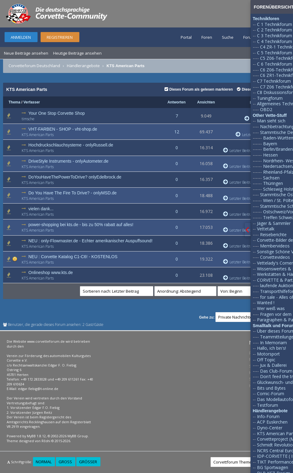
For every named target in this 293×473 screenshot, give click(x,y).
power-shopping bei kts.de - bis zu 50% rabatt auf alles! (80, 224)
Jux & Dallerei (273, 365)
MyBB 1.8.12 (36, 436)
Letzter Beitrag (238, 150)
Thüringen (273, 183)
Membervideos (275, 246)
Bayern (270, 143)
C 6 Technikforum (274, 64)
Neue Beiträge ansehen (26, 53)
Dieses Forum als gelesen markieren (199, 89)
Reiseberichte (273, 234)
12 (176, 132)
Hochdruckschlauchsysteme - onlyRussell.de (70, 145)
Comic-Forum (270, 393)
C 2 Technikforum (274, 30)
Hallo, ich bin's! (271, 348)
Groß (65, 461)
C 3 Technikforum (274, 35)
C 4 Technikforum (274, 41)
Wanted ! (265, 302)
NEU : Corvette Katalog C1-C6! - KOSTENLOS (73, 256)
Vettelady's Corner (275, 263)
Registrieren (60, 37)
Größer (88, 461)
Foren (206, 37)
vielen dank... (41, 208)
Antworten (177, 102)
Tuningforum (270, 98)
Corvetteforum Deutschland (34, 65)
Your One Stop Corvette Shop (56, 113)
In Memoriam (273, 342)
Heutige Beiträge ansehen (77, 53)
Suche (227, 37)
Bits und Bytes (271, 388)
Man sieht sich (271, 121)
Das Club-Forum (276, 371)
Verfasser (32, 102)
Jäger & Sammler (274, 223)
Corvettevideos (275, 257)
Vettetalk (265, 229)
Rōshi (46, 441)
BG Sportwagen (272, 467)
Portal (186, 37)
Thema (14, 102)
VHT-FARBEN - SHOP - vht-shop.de (62, 129)
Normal (44, 461)
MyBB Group (77, 436)
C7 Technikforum (274, 81)
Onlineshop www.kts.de (50, 272)
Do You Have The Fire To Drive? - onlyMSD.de (72, 192)
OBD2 (266, 109)
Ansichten (206, 102)
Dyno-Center (269, 428)
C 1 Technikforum (274, 24)
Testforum (267, 405)
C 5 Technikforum (274, 53)
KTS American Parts (38, 134)
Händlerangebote (83, 65)
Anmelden (21, 37)
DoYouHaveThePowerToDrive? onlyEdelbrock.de (74, 177)
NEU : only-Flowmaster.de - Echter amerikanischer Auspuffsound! (90, 240)
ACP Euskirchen (272, 422)
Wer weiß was (271, 308)
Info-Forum (268, 416)
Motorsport (268, 354)
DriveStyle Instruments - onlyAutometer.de (68, 161)
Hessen (270, 155)
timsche (28, 118)
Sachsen (271, 178)
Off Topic (266, 360)
